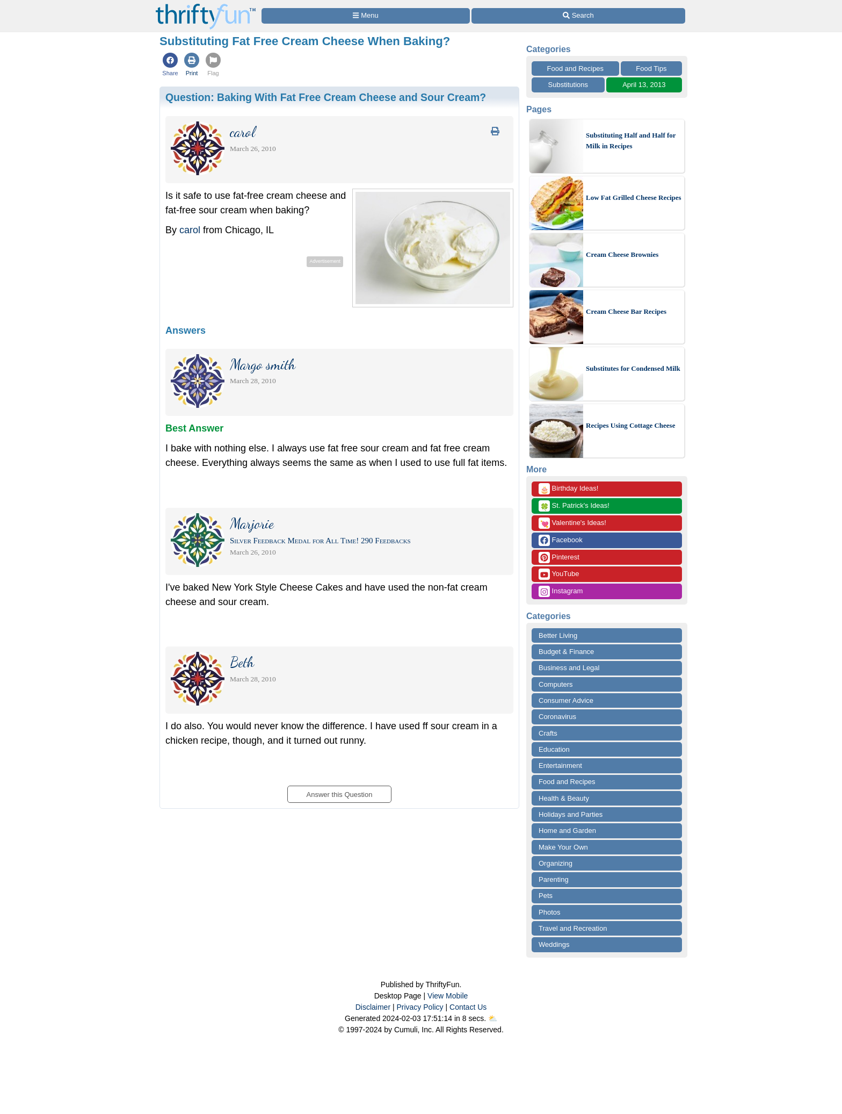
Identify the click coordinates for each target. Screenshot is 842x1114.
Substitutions (568, 85)
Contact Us (468, 1007)
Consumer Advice (566, 700)
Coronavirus (557, 717)
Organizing (555, 863)
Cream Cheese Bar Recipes (626, 311)
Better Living (558, 635)
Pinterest (559, 557)
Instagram (561, 591)
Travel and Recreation (573, 928)
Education (554, 749)
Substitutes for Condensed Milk (633, 368)
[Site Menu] (366, 16)
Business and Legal (569, 668)
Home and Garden (567, 830)
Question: (325, 97)
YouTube (559, 574)
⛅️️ (492, 1018)
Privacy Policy (419, 1007)
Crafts (548, 733)
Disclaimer (372, 1007)
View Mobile (447, 995)
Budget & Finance (566, 652)
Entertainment (560, 765)
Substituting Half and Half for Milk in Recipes (631, 140)
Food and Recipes (575, 68)
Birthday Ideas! (568, 488)
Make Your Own (563, 847)
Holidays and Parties (571, 814)
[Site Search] (578, 16)
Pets (546, 896)
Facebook (561, 540)
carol (189, 230)
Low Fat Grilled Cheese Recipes (633, 197)
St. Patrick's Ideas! (574, 506)
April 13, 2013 (643, 85)
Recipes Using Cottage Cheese (630, 425)
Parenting (554, 879)
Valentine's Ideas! (572, 523)
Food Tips (651, 68)
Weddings (554, 944)
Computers (556, 684)
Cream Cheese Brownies (622, 254)
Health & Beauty (564, 798)
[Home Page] (206, 6)
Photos (549, 912)
